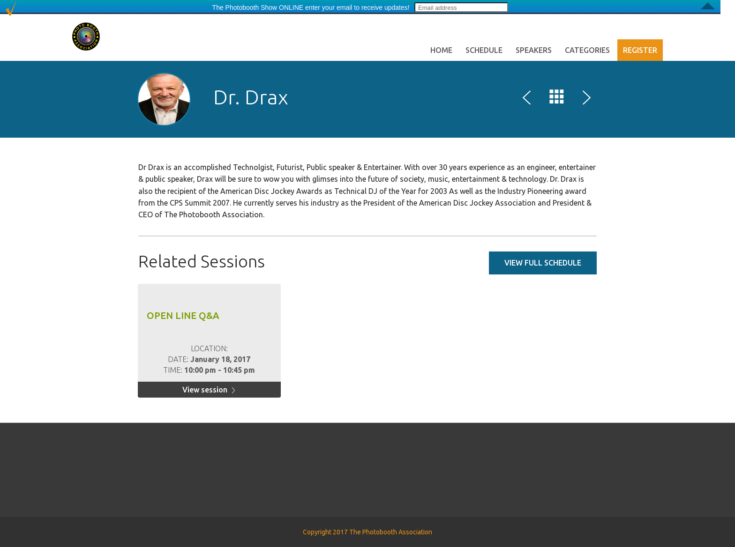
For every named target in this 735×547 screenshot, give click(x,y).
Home (441, 50)
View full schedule (542, 263)
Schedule (483, 50)
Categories (587, 50)
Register (640, 50)
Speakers (534, 50)
